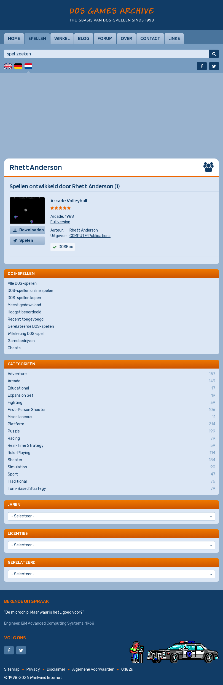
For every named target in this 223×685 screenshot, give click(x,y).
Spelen (26, 240)
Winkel (62, 38)
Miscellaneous (111, 417)
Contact (150, 38)
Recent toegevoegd (26, 319)
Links (174, 38)
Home (14, 38)
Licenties (18, 533)
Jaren (14, 504)
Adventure (111, 374)
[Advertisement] (111, 111)
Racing (111, 438)
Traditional (111, 481)
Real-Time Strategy (111, 445)
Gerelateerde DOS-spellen (31, 326)
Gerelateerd (22, 562)
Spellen (37, 38)
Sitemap (12, 669)
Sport (111, 474)
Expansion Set (111, 395)
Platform (111, 424)
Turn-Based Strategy (111, 488)
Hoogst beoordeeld (24, 312)
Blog (83, 38)
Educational (111, 388)
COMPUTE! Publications (90, 235)
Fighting (111, 402)
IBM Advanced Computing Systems (52, 623)
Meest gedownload (24, 305)
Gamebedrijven (21, 341)
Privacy (33, 669)
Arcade (56, 216)
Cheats (14, 348)
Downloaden (31, 230)
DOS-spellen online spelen (30, 290)
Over (126, 38)
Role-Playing (111, 453)
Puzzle (111, 431)
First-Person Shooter (111, 410)
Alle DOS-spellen (22, 283)
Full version (60, 222)
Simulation (111, 467)
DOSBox (66, 247)
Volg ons (15, 637)
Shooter (111, 460)
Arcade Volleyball (68, 200)
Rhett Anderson (83, 230)
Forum (105, 38)
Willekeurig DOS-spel (26, 333)
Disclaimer (56, 669)
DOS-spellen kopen (24, 298)
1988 (69, 216)
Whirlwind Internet (46, 677)
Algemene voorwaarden (93, 669)
